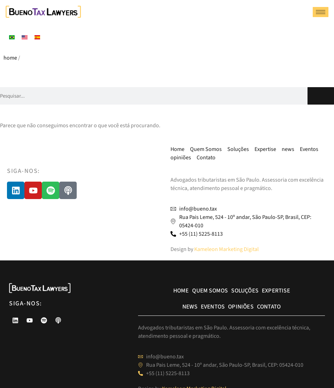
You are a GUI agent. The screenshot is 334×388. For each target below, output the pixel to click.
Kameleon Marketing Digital (226, 249)
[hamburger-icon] (320, 12)
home (10, 58)
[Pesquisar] (321, 96)
